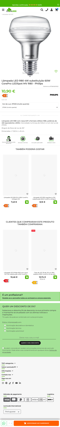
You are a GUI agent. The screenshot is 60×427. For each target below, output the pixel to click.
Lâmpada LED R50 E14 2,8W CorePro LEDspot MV (16, 198)
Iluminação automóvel (15, 331)
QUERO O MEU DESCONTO (30, 343)
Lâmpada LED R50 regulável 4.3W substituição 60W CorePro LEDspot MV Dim (44, 199)
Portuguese (12, 412)
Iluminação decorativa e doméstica (20, 325)
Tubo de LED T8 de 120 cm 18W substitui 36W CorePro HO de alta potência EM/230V (44, 274)
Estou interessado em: (12, 322)
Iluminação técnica (14, 328)
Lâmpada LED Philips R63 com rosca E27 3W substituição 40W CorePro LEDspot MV (16, 274)
